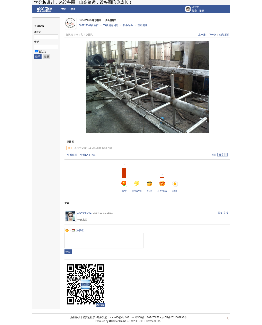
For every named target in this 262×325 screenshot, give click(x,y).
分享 (221, 154)
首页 (63, 9)
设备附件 (128, 25)
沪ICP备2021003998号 (174, 317)
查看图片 (142, 25)
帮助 (72, 9)
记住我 (42, 51)
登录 (194, 10)
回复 (220, 212)
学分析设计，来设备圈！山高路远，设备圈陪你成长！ (83, 2)
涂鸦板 (78, 230)
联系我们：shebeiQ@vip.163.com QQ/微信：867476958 (128, 317)
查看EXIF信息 (88, 154)
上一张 (202, 34)
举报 (214, 154)
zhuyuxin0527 (85, 212)
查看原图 (72, 154)
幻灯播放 (224, 34)
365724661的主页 (88, 25)
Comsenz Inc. (153, 321)
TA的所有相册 (110, 25)
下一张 (212, 34)
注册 (201, 10)
